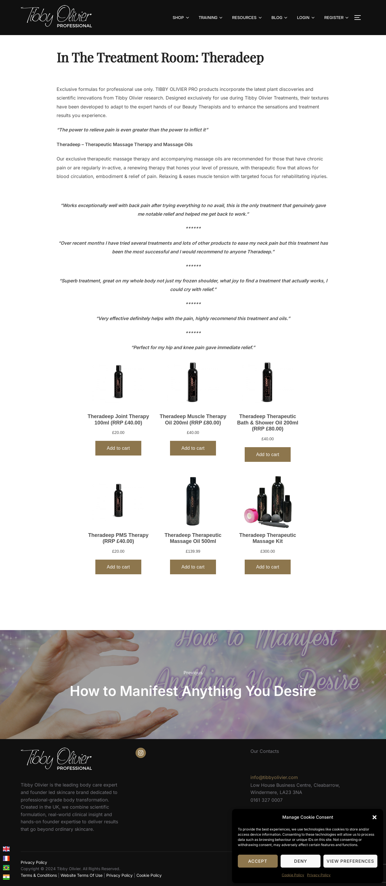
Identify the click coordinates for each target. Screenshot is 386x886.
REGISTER (337, 17)
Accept (257, 861)
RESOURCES (247, 17)
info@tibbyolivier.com (274, 777)
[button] (374, 817)
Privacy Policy (319, 875)
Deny (300, 861)
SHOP (181, 17)
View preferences (350, 861)
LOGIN (306, 17)
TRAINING (211, 17)
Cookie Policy (293, 875)
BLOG (280, 17)
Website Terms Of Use (82, 875)
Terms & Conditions (39, 875)
